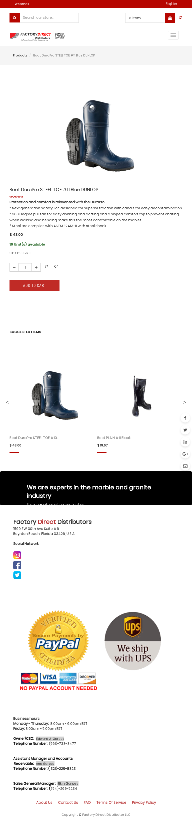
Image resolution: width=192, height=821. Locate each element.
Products (20, 55)
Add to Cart (34, 285)
